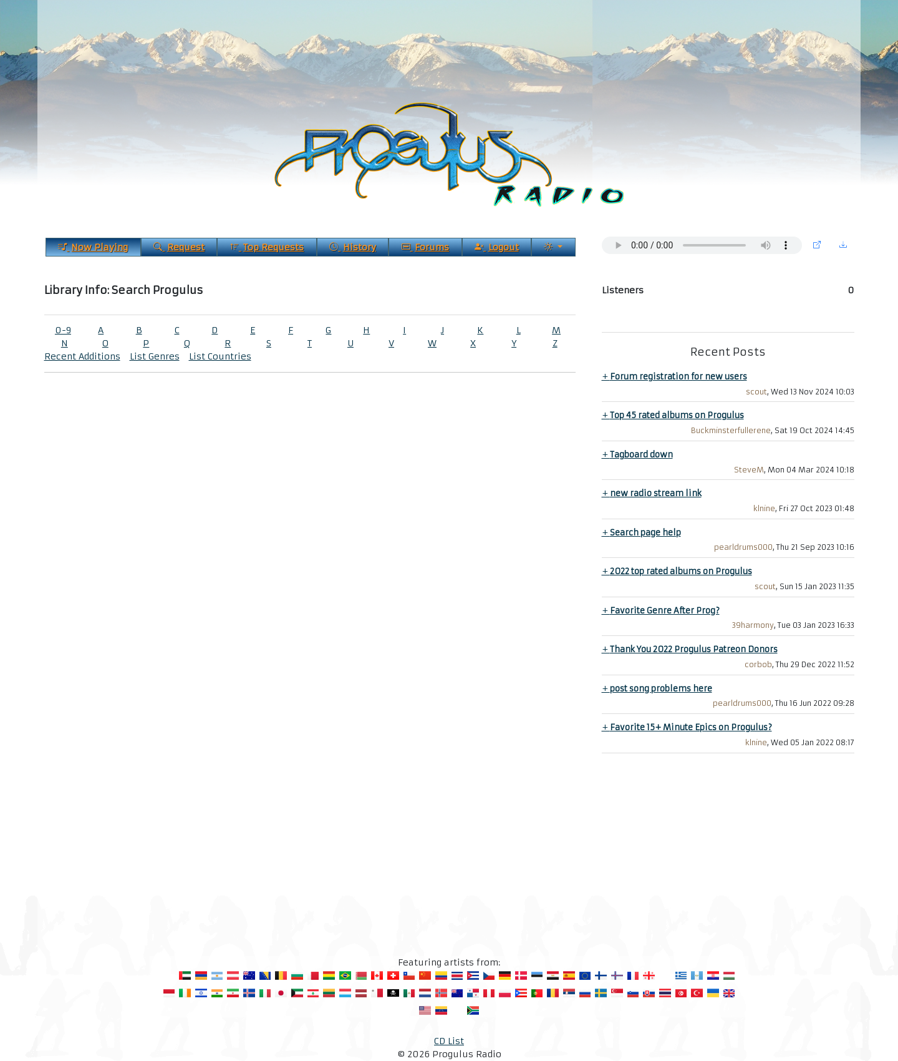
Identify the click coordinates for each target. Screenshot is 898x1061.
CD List (449, 1041)
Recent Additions (82, 356)
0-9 (63, 330)
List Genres (155, 356)
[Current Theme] (553, 247)
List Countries (220, 356)
